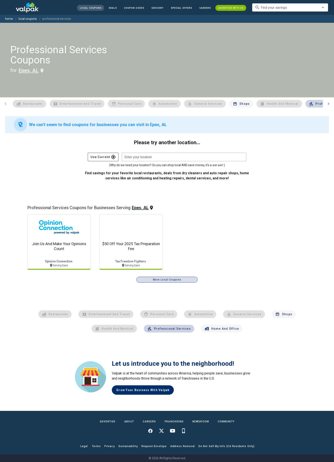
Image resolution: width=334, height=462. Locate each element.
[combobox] (290, 7)
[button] (181, 8)
